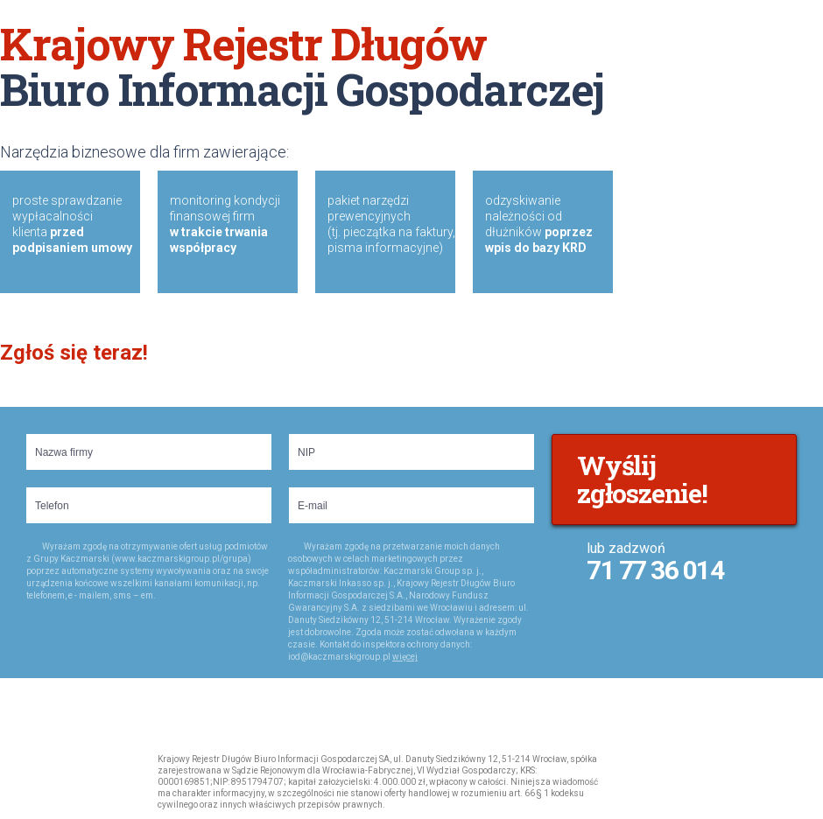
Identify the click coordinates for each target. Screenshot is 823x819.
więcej (405, 657)
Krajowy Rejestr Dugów (36, 777)
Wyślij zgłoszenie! (642, 479)
